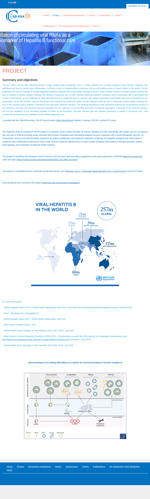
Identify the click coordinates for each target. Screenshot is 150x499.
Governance (105, 15)
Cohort (117, 15)
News (95, 26)
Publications (49, 26)
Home (46, 15)
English (12, 2)
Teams (92, 15)
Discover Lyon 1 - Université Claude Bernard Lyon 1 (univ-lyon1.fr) (96, 171)
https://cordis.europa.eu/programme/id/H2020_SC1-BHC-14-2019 (47, 159)
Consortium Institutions (74, 15)
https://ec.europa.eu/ (132, 156)
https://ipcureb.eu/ (65, 120)
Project (56, 15)
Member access (137, 6)
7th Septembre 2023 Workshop (74, 26)
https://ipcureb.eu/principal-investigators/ (61, 183)
